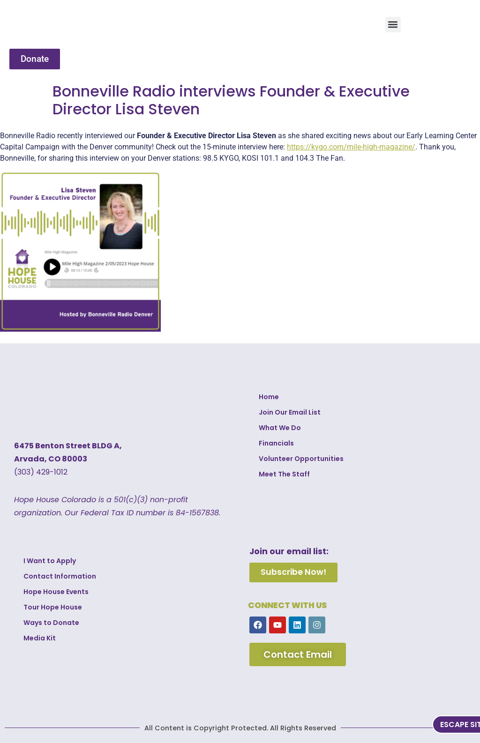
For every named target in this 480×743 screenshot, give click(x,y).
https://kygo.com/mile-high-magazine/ (351, 146)
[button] (393, 24)
